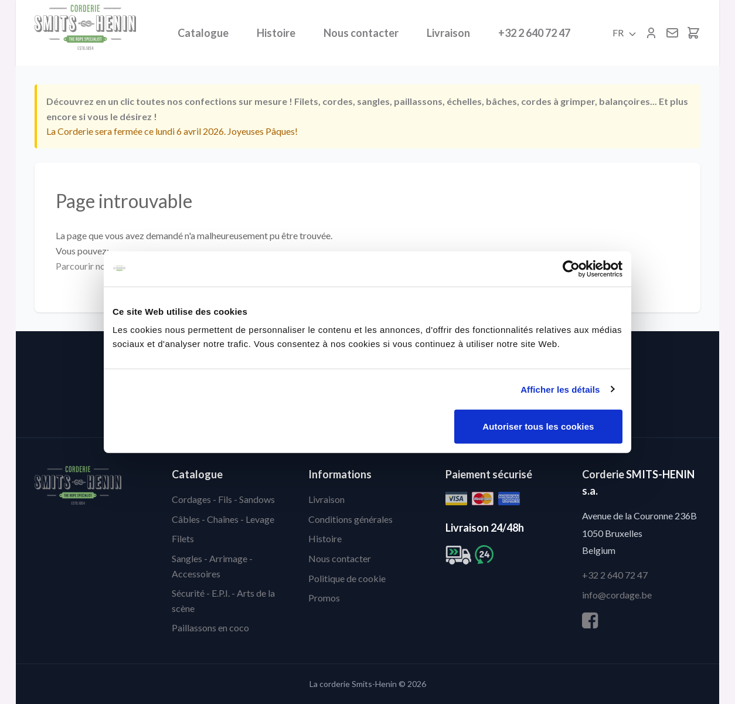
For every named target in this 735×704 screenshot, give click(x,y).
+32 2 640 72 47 (534, 32)
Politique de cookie (347, 578)
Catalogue (203, 32)
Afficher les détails (560, 389)
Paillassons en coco (210, 627)
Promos (324, 597)
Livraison (448, 32)
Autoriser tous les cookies (538, 426)
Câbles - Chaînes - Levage (223, 519)
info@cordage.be (617, 594)
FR (624, 33)
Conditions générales (350, 519)
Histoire (276, 32)
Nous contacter (361, 32)
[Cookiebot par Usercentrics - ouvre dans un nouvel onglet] (571, 268)
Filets (183, 538)
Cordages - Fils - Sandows (223, 499)
